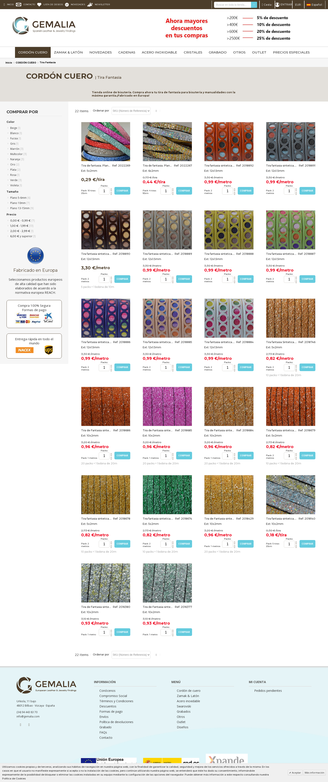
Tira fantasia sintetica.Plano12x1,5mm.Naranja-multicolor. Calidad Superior (219, 165)
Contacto (105, 738)
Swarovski (184, 706)
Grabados (184, 712)
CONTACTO (29, 4)
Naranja (17, 159)
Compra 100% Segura (34, 305)
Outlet (181, 722)
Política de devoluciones (116, 722)
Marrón (16, 149)
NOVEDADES (78, 4)
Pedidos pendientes (268, 691)
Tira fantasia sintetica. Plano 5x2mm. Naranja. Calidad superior (281, 430)
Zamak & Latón (188, 696)
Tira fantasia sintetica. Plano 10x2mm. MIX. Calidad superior (281, 518)
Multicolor (18, 154)
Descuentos (107, 706)
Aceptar (296, 772)
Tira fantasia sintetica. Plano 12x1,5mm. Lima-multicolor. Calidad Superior (219, 253)
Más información (314, 772)
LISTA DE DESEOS (53, 4)
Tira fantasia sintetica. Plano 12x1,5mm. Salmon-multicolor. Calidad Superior (158, 342)
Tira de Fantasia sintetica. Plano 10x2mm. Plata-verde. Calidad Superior (158, 607)
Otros (181, 717)
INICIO (10, 4)
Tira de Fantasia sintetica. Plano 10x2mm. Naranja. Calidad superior (96, 430)
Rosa (15, 175)
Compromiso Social (113, 696)
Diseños (182, 727)
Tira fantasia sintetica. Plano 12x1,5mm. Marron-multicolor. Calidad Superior (96, 253)
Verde (16, 180)
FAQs (103, 732)
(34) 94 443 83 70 (27, 712)
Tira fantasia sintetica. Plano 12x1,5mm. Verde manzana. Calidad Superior (281, 253)
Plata (15, 170)
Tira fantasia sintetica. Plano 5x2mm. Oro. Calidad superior (96, 518)
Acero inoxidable (188, 701)
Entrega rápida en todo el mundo (34, 341)
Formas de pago (111, 712)
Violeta (16, 185)
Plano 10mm (20, 203)
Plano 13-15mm (22, 208)
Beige (15, 128)
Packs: (104, 186)
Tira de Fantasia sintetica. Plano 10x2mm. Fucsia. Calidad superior (158, 430)
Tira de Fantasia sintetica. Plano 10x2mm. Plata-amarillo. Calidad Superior (96, 607)
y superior (23, 236)
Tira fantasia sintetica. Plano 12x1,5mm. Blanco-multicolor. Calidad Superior (219, 342)
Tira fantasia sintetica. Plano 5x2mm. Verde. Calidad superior (158, 518)
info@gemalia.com (28, 716)
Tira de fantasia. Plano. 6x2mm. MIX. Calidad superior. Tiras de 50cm (158, 165)
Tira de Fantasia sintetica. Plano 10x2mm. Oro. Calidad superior (219, 518)
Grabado (105, 727)
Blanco (16, 133)
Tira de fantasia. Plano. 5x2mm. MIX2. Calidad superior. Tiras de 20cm (96, 165)
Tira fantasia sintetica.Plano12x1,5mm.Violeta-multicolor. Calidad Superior (96, 342)
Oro (14, 164)
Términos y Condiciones (116, 701)
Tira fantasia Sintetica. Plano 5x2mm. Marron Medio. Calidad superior (281, 342)
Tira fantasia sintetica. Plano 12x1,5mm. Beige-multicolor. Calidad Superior (158, 253)
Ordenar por (101, 110)
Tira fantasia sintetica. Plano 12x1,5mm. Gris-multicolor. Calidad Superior (281, 165)
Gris (14, 143)
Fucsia (15, 138)
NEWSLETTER (102, 4)
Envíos (104, 717)
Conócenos (107, 691)
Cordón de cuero (189, 691)
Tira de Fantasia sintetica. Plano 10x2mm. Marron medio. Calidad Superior (219, 430)
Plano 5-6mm (20, 198)
